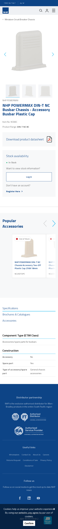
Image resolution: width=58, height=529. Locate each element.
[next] (52, 223)
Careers (46, 454)
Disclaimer (29, 465)
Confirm (29, 523)
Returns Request (13, 460)
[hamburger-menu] (52, 10)
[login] (47, 10)
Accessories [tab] (9, 320)
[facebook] (19, 498)
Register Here (14, 191)
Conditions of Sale (30, 460)
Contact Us (26, 454)
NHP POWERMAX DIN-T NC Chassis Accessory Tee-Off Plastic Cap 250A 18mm (28, 265)
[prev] (46, 223)
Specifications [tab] (10, 308)
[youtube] (38, 498)
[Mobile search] (40, 10)
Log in (29, 176)
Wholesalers (14, 454)
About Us (36, 454)
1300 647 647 (9, 3)
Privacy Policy (46, 460)
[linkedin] (29, 498)
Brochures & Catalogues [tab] (16, 314)
